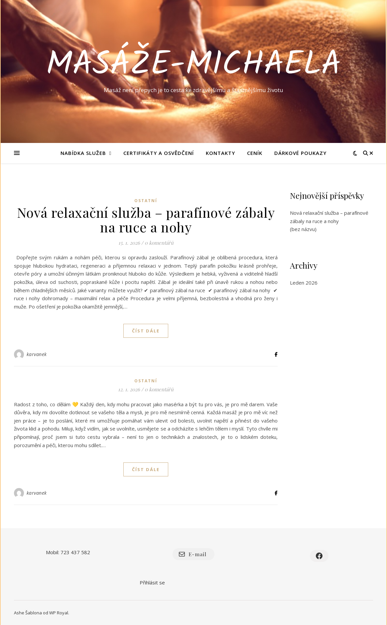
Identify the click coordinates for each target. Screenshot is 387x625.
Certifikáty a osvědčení (158, 153)
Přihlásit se (152, 582)
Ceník (254, 153)
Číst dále (146, 331)
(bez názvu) (303, 229)
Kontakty (220, 153)
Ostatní (145, 200)
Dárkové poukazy (300, 153)
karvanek (37, 354)
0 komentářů (159, 242)
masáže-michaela (193, 65)
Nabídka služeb (83, 153)
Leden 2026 (304, 282)
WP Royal (58, 613)
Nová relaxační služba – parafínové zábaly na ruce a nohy (146, 219)
